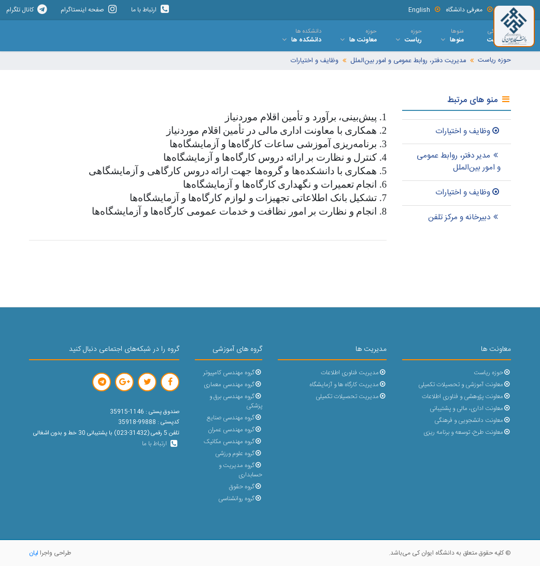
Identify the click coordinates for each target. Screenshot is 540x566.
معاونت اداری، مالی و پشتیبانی (470, 409)
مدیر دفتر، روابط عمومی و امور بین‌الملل (459, 161)
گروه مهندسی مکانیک (233, 442)
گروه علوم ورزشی (238, 454)
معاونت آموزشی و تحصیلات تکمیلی (464, 385)
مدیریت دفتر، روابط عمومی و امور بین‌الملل (408, 60)
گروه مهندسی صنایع (234, 418)
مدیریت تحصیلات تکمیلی (351, 397)
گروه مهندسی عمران (235, 430)
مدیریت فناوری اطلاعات (354, 373)
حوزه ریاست (494, 60)
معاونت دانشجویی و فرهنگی (472, 421)
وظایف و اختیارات (314, 60)
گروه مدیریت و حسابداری (240, 470)
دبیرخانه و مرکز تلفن (464, 217)
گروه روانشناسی (240, 499)
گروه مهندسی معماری (233, 385)
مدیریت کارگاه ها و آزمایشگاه (348, 385)
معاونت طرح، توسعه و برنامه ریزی (467, 432)
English (424, 10)
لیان (33, 553)
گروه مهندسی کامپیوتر (232, 373)
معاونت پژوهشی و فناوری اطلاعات (466, 397)
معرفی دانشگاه (469, 10)
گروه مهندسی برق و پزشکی (235, 401)
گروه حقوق (245, 487)
